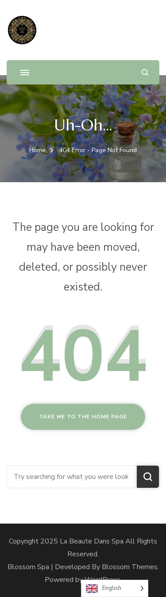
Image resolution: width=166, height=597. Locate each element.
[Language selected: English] (114, 588)
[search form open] (145, 72)
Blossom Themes (130, 567)
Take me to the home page (83, 416)
